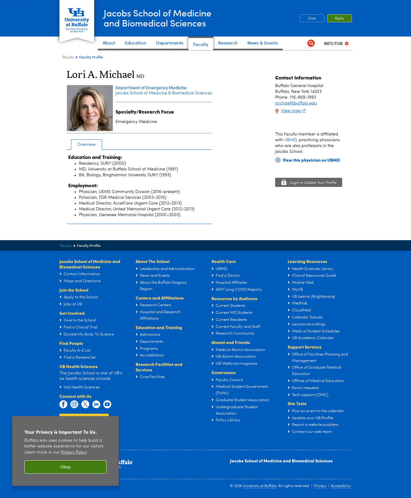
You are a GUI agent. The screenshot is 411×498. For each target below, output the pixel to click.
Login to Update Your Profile (313, 183)
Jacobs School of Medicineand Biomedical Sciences (158, 18)
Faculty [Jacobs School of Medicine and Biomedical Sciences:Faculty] (68, 57)
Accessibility (341, 486)
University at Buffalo (259, 486)
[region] (65, 451)
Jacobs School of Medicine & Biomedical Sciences (163, 93)
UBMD (290, 140)
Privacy (320, 486)
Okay (65, 467)
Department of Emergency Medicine (151, 87)
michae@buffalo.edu (296, 103)
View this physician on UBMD (311, 160)
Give (312, 18)
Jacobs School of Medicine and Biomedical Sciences (281, 461)
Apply (339, 18)
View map (294, 111)
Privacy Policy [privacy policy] (74, 452)
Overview (86, 144)
